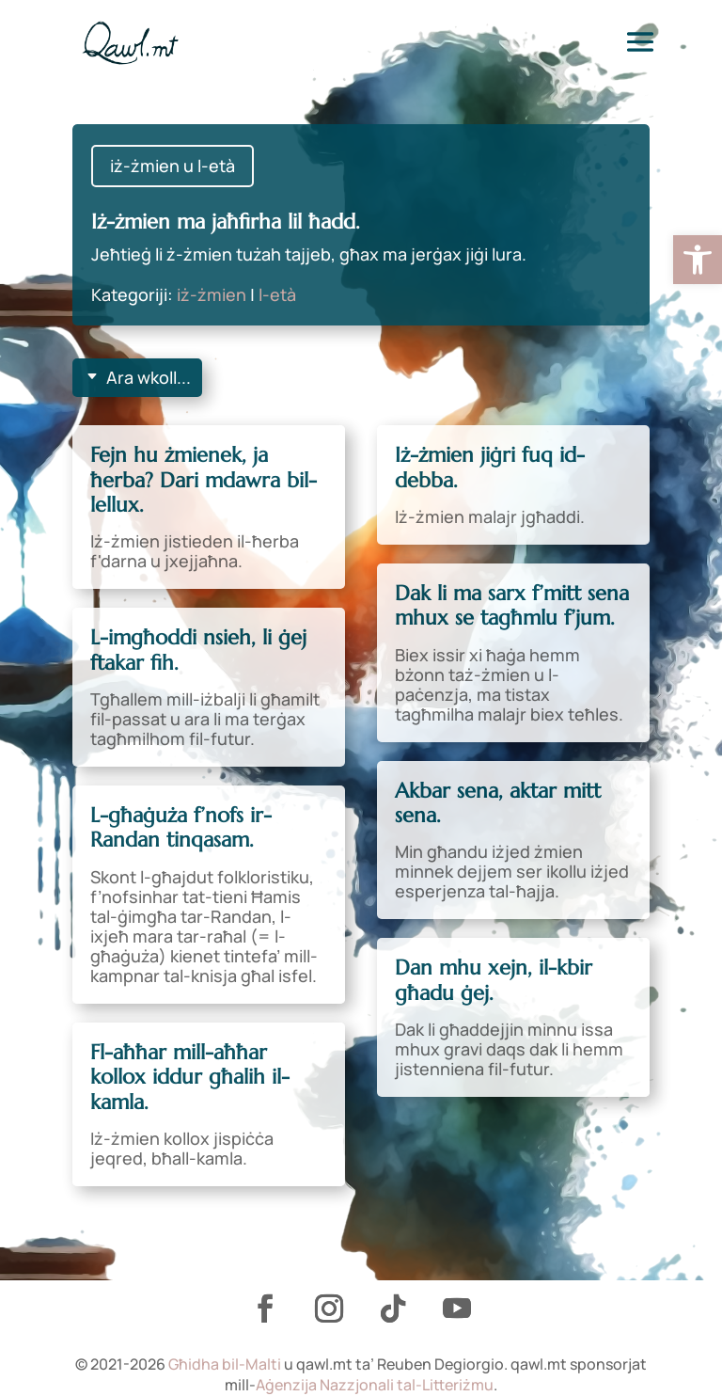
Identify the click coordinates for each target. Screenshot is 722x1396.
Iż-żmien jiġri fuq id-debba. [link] (490, 467)
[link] (697, 259)
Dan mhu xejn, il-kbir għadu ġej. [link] (493, 980)
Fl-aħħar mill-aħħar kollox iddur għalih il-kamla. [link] (190, 1077)
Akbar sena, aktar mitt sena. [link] (498, 803)
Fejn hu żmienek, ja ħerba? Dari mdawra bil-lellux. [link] (203, 479)
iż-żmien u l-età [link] (172, 165)
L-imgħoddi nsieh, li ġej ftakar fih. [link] (198, 649)
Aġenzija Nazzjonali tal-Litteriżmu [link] (375, 1384)
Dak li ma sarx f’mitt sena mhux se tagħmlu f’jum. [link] (512, 605)
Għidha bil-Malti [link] (224, 1364)
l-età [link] (277, 294)
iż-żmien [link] (211, 294)
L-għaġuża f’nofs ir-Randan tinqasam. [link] (181, 827)
